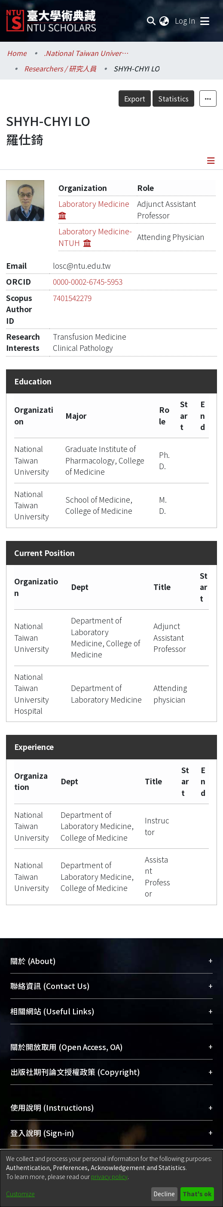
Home (17, 53)
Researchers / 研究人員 (60, 68)
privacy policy (109, 1176)
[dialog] (111, 1178)
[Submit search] (151, 20)
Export (134, 98)
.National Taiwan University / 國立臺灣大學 (87, 53)
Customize (20, 1193)
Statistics (173, 98)
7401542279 (72, 297)
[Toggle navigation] (204, 20)
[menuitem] (165, 20)
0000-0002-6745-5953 (87, 281)
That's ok (197, 1193)
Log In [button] (185, 20)
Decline (164, 1193)
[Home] (51, 17)
